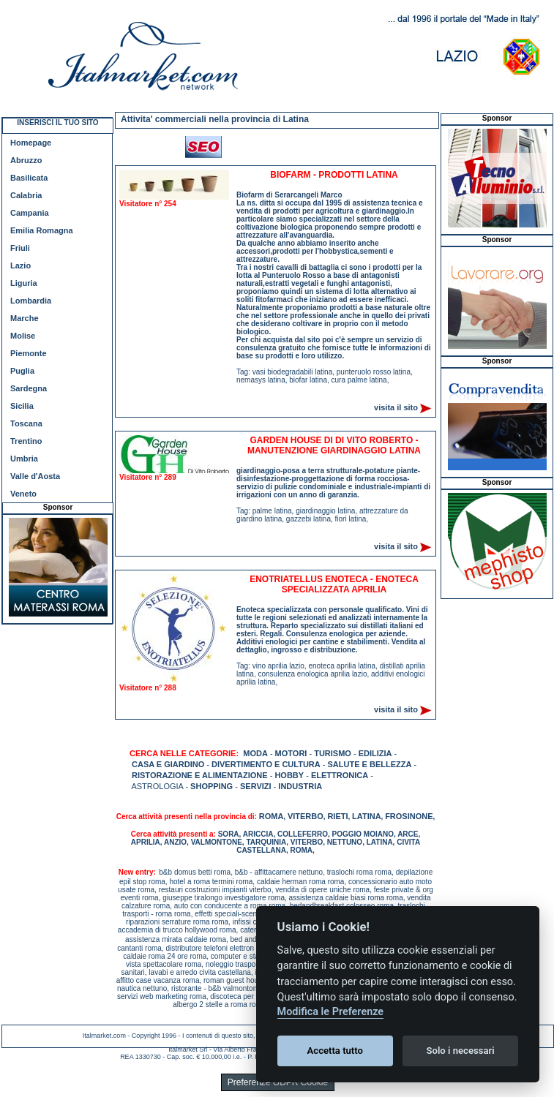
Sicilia (22, 406)
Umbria (24, 458)
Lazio (20, 265)
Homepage (30, 142)
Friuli (20, 248)
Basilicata (29, 177)
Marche (24, 318)
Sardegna (28, 388)
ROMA (271, 816)
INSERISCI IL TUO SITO (57, 122)
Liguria (23, 283)
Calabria (26, 195)
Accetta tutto (335, 1050)
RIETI (337, 816)
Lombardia (30, 300)
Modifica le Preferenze (330, 1012)
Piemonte (28, 353)
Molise (22, 335)
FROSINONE (409, 816)
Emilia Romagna (41, 230)
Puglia (22, 370)
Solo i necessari (461, 1050)
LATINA (366, 816)
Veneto (23, 493)
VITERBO (305, 816)
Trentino (26, 441)
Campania (29, 212)
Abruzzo (26, 160)
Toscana (26, 423)
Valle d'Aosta (35, 476)
